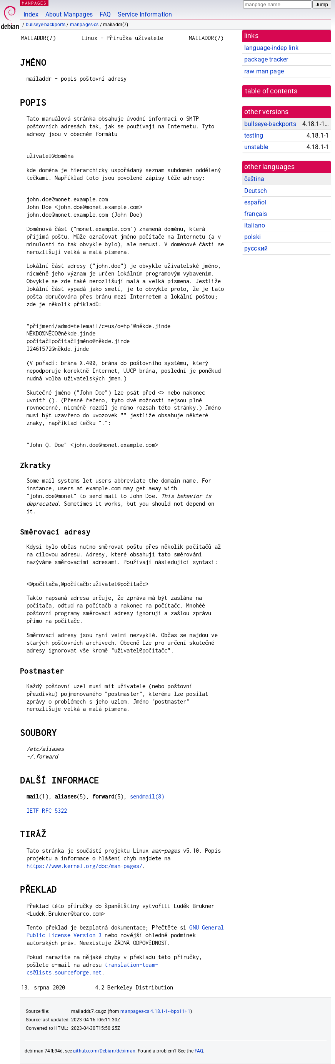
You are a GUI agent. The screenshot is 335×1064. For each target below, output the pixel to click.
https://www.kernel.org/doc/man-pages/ (85, 866)
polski (252, 237)
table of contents (271, 91)
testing (253, 135)
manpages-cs (84, 24)
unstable (256, 147)
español (255, 202)
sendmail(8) (147, 796)
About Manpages (69, 14)
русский (256, 248)
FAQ (105, 14)
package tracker (266, 59)
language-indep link (271, 47)
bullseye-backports (46, 24)
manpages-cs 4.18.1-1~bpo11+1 (155, 1011)
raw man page (264, 71)
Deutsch (255, 190)
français (255, 213)
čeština (254, 179)
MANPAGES (34, 2)
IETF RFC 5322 (47, 810)
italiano (254, 225)
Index (30, 14)
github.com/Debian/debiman (104, 1051)
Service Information (145, 14)
